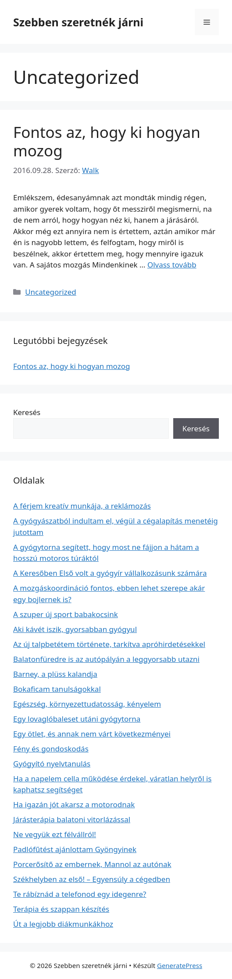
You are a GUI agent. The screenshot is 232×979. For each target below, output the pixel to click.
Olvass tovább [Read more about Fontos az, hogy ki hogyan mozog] (171, 265)
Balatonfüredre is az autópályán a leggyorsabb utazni (106, 659)
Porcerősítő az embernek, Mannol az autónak (92, 864)
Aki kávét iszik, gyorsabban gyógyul (75, 629)
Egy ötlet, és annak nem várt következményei (92, 734)
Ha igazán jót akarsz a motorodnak (74, 804)
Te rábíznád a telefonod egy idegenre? (79, 894)
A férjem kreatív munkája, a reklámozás (82, 506)
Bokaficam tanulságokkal (57, 689)
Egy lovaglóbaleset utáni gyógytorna (76, 719)
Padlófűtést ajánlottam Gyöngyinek (74, 849)
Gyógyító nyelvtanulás (51, 764)
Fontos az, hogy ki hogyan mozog (106, 141)
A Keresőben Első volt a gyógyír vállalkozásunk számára (110, 573)
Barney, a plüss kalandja (55, 674)
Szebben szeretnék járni (78, 21)
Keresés (26, 412)
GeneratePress (179, 965)
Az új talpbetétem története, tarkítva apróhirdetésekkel (109, 644)
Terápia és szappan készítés (61, 909)
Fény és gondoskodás (51, 749)
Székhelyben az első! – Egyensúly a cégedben (91, 879)
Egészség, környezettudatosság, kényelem (87, 704)
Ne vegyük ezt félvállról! (54, 834)
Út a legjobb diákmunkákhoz (63, 924)
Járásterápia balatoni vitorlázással (71, 819)
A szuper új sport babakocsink (65, 614)
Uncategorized (50, 292)
